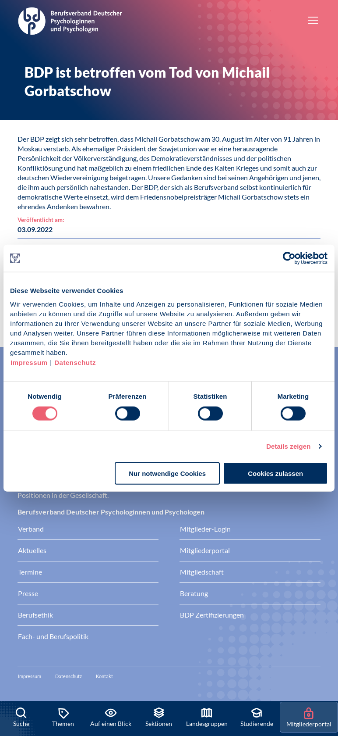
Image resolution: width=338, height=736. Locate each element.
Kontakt (104, 676)
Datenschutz (75, 362)
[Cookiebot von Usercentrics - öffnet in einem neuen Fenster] (289, 258)
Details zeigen (288, 446)
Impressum (29, 362)
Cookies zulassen (275, 473)
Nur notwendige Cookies (167, 473)
